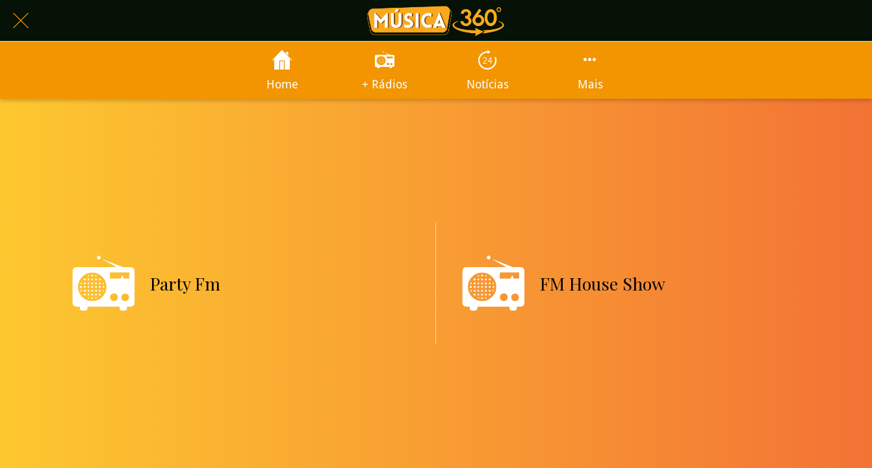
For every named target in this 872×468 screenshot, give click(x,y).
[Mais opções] (590, 70)
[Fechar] (21, 21)
